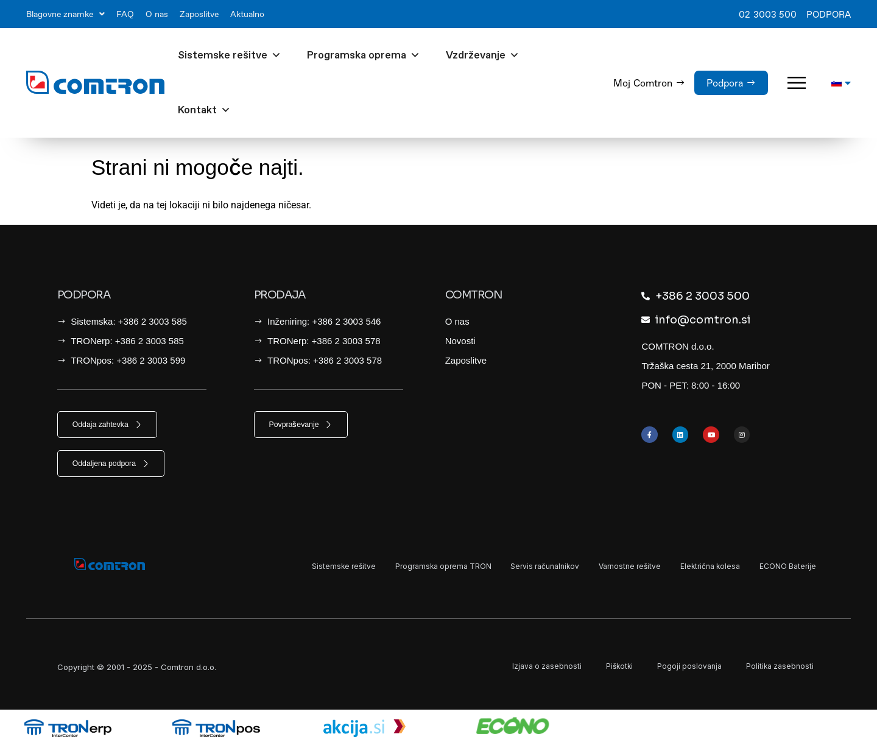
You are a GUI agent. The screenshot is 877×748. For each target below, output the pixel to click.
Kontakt (204, 110)
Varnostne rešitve (608, 568)
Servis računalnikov (513, 568)
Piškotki (613, 667)
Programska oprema (363, 55)
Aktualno (247, 14)
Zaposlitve (199, 14)
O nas (157, 14)
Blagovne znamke (65, 14)
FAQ (125, 14)
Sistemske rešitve (229, 55)
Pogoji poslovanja (685, 667)
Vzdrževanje (483, 55)
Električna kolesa (698, 568)
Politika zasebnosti (778, 667)
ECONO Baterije (784, 568)
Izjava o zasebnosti (537, 667)
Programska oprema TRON (401, 568)
